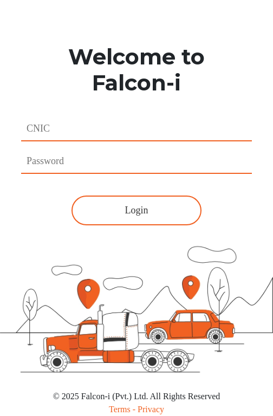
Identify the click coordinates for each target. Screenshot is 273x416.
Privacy (151, 409)
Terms (120, 409)
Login (136, 210)
